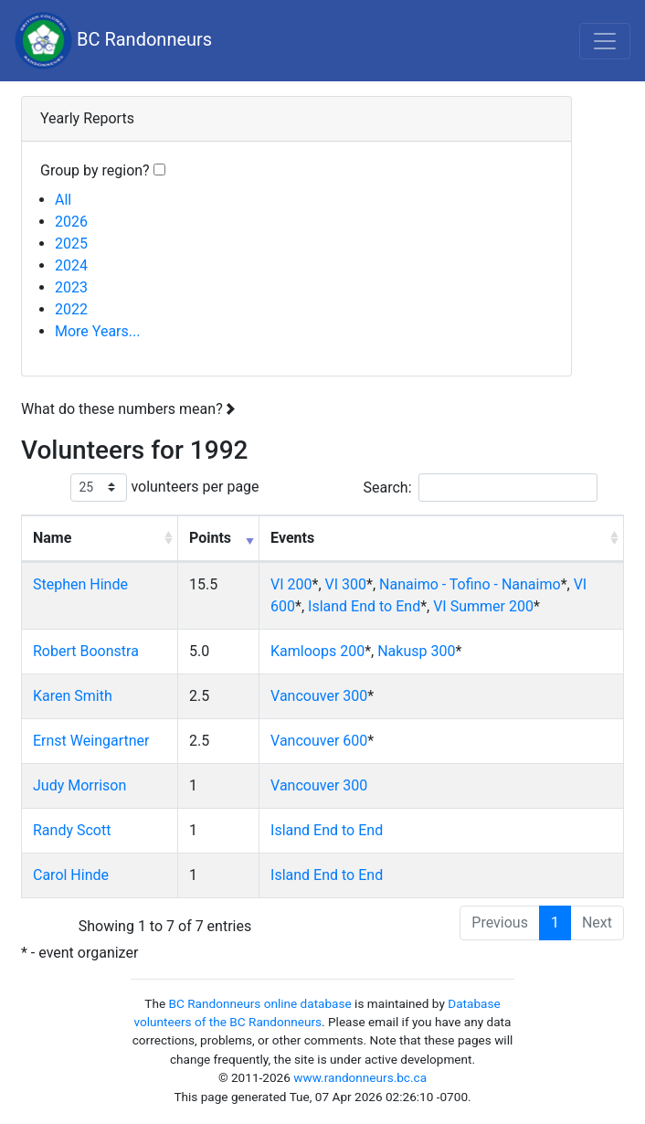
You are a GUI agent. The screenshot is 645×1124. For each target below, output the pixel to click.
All (63, 199)
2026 (71, 221)
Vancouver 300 (318, 696)
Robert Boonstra (86, 651)
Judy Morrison (79, 785)
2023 (71, 287)
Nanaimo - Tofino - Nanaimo (470, 584)
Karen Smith (72, 696)
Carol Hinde (71, 875)
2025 (71, 243)
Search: (480, 487)
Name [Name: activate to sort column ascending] (52, 537)
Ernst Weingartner (91, 740)
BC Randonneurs (113, 40)
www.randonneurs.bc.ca (360, 1077)
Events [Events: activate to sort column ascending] (292, 537)
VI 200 (291, 584)
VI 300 (345, 584)
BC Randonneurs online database (260, 1003)
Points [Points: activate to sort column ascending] (210, 537)
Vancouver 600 (318, 740)
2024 (71, 265)
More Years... (97, 331)
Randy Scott (72, 830)
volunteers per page (164, 487)
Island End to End (364, 606)
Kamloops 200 (317, 651)
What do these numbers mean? (128, 409)
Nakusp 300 (416, 651)
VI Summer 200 (483, 606)
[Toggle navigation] (604, 41)
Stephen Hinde (80, 584)
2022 (71, 309)
